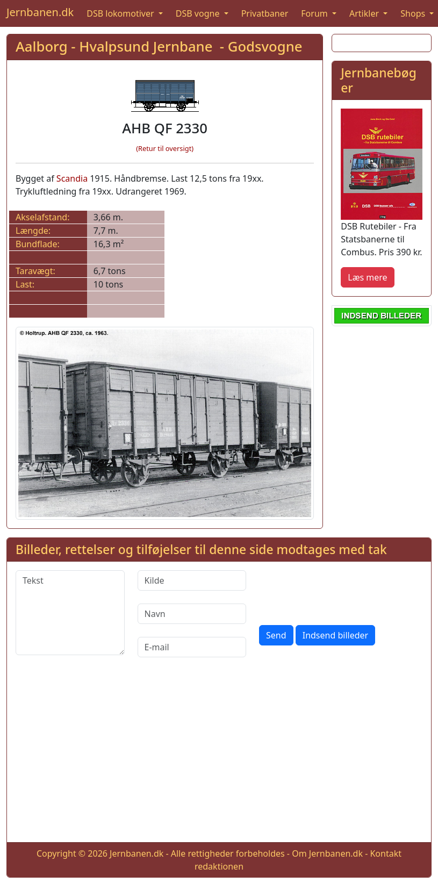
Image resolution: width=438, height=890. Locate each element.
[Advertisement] (219, 758)
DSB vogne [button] (199, 13)
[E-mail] (192, 647)
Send (276, 635)
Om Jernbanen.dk (327, 853)
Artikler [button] (365, 13)
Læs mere (367, 277)
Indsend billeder (335, 635)
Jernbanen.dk (40, 12)
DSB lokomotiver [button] (121, 13)
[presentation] (340, 591)
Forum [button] (315, 13)
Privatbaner (265, 13)
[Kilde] (192, 580)
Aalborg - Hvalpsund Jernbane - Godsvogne (159, 46)
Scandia (72, 178)
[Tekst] (70, 612)
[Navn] (192, 614)
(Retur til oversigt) (164, 148)
